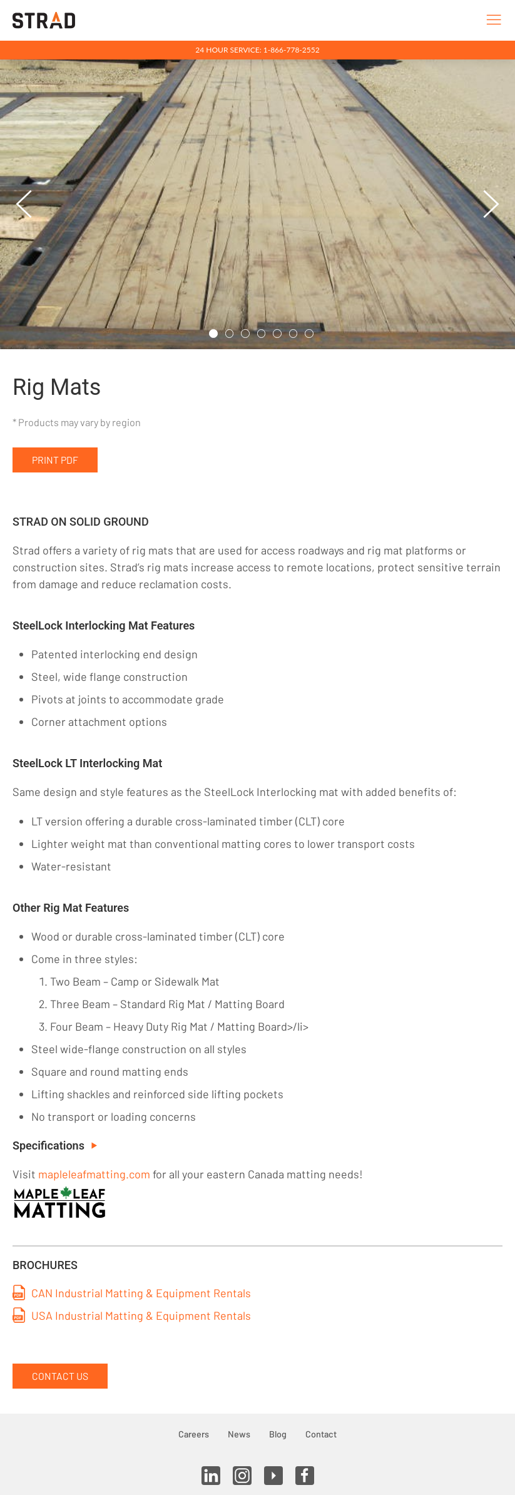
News (239, 1434)
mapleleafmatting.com (94, 1174)
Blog (278, 1434)
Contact (321, 1434)
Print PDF (55, 460)
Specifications (54, 1145)
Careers (193, 1434)
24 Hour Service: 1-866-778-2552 (257, 49)
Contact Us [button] (60, 1376)
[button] (24, 204)
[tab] (213, 333)
